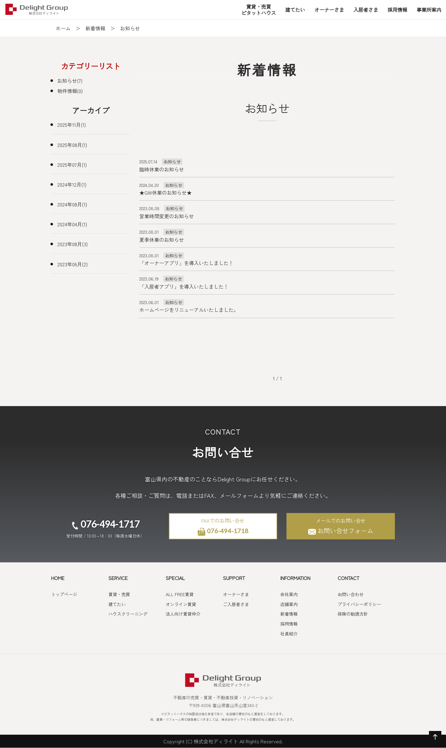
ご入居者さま (236, 604)
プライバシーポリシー (359, 604)
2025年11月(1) (71, 124)
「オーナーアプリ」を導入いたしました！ (186, 263)
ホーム (63, 28)
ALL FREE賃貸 (180, 594)
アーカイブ (90, 110)
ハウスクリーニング (127, 614)
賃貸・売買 (119, 594)
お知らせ (172, 161)
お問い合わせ (351, 594)
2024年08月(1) (72, 204)
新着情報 (95, 28)
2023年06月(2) (72, 264)
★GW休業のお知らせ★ (165, 192)
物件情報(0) (70, 91)
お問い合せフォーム (340, 526)
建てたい (117, 604)
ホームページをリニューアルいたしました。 (188, 309)
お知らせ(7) (69, 80)
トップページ (64, 594)
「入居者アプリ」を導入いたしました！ (184, 286)
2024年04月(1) (72, 224)
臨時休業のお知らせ (161, 169)
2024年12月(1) (71, 184)
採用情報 (289, 624)
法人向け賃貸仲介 (183, 614)
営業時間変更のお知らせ (166, 216)
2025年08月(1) (72, 144)
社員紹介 (289, 634)
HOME (57, 578)
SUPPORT (234, 578)
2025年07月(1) (72, 164)
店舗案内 (289, 604)
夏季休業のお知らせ (161, 239)
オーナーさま (236, 594)
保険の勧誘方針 (353, 614)
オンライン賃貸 (181, 604)
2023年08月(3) (72, 244)
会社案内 (289, 594)
